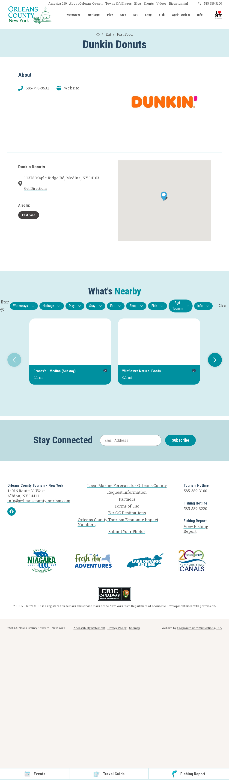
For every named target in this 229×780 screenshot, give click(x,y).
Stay (123, 15)
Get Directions (35, 188)
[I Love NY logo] (218, 15)
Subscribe (180, 440)
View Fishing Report (196, 529)
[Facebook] (11, 511)
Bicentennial (178, 3)
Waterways (73, 15)
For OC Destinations (127, 513)
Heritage (94, 15)
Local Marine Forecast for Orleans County (127, 485)
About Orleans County (86, 3)
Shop (148, 15)
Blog (137, 3)
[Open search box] (199, 4)
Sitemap (134, 628)
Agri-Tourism (181, 15)
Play (110, 15)
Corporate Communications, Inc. (199, 628)
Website (71, 88)
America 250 (57, 3)
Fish (162, 15)
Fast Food (125, 34)
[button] (164, 196)
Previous (12, 360)
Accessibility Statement (89, 628)
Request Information (127, 492)
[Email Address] (130, 440)
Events (149, 3)
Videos (161, 3)
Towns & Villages (118, 3)
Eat (135, 15)
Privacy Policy (117, 628)
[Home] (98, 34)
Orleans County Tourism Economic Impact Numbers (118, 522)
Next (213, 360)
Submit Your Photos (126, 531)
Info (199, 15)
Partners (127, 499)
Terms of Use (126, 506)
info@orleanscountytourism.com (38, 501)
